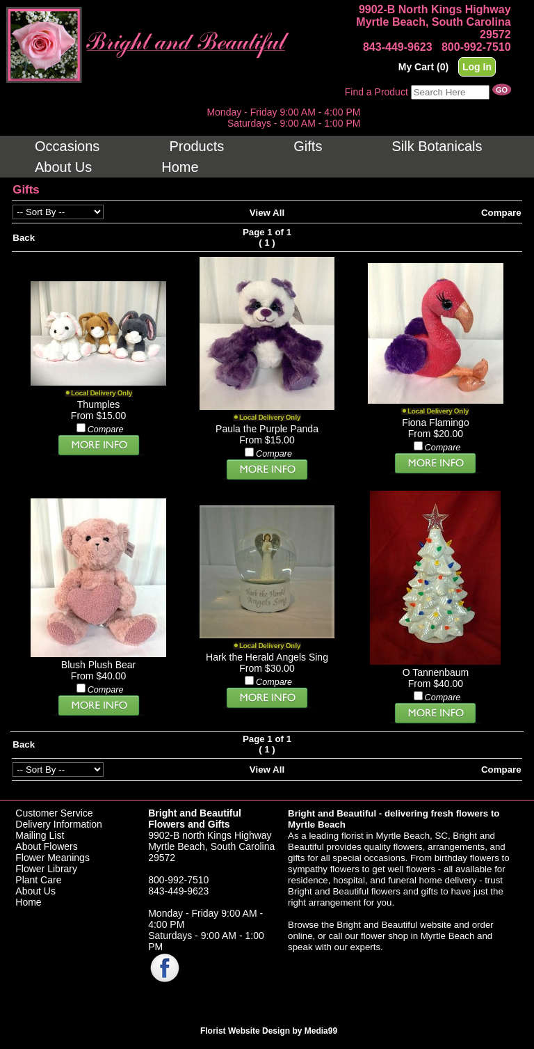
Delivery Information (58, 824)
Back (24, 237)
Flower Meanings (52, 857)
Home (28, 902)
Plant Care (38, 879)
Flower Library (46, 868)
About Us (35, 891)
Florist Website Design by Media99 (268, 1031)
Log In (477, 66)
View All (267, 212)
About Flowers (46, 846)
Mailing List (39, 835)
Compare (501, 212)
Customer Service (53, 813)
